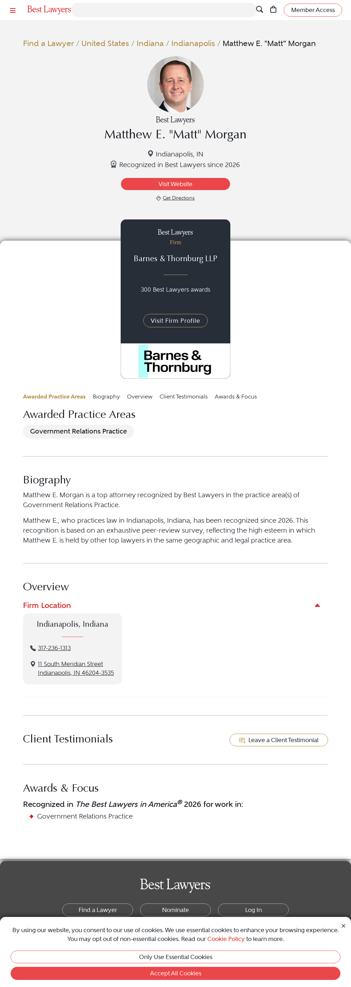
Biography (106, 396)
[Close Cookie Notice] (344, 925)
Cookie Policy (226, 938)
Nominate (175, 909)
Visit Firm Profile (175, 320)
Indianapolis (193, 43)
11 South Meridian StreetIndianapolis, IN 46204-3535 (76, 668)
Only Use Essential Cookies (175, 956)
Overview (140, 396)
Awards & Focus (236, 396)
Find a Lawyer (48, 43)
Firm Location (47, 605)
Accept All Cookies (175, 973)
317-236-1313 (54, 648)
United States (105, 43)
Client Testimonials (184, 396)
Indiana (150, 43)
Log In (253, 909)
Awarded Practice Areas (54, 396)
